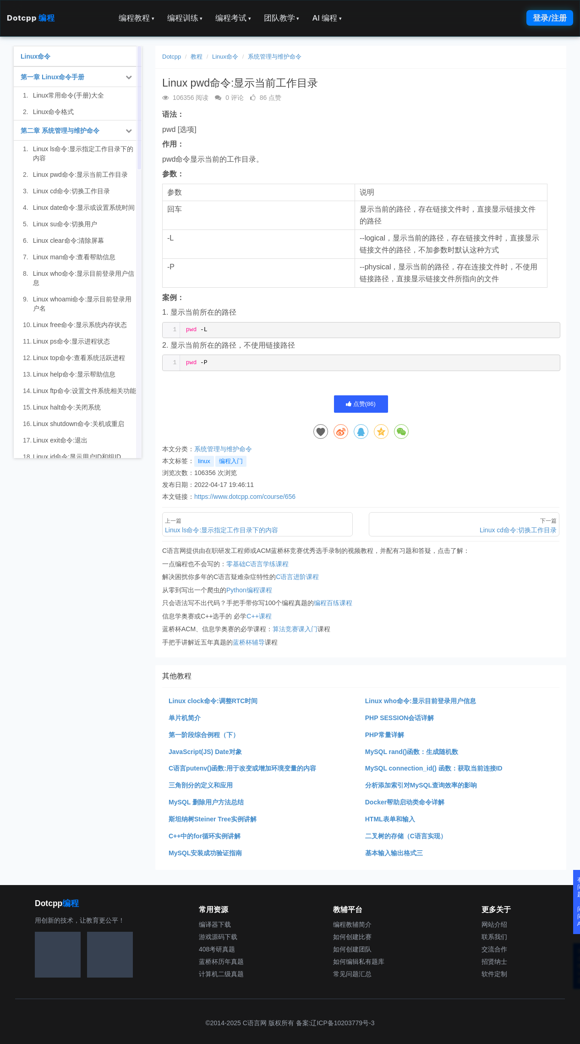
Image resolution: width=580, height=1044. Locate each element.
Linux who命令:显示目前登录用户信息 (420, 701)
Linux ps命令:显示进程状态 (71, 341)
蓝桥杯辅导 (249, 642)
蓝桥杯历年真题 (221, 961)
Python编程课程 (249, 590)
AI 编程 (326, 17)
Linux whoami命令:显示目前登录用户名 (82, 303)
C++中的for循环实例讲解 (205, 836)
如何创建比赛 (352, 936)
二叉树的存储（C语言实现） (406, 836)
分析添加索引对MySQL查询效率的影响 (421, 785)
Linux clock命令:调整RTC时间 (213, 701)
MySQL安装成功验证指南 (205, 853)
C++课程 (258, 616)
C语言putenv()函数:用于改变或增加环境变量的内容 (242, 768)
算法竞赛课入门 (295, 629)
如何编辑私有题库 (358, 961)
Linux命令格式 (53, 111)
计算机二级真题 (221, 974)
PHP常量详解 (384, 734)
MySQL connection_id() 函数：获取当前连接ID (434, 768)
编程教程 (136, 17)
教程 (196, 56)
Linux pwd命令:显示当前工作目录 (80, 174)
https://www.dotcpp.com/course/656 (244, 496)
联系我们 (494, 936)
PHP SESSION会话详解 (399, 718)
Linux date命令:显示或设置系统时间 (84, 207)
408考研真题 (217, 949)
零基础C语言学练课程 (257, 564)
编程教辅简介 (352, 924)
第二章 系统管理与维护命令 (60, 130)
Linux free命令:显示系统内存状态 (80, 324)
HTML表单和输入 (390, 819)
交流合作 (494, 949)
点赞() (361, 403)
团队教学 (282, 17)
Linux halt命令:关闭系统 (67, 407)
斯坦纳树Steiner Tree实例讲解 (213, 819)
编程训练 (185, 17)
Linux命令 (225, 56)
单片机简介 (185, 718)
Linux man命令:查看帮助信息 (74, 257)
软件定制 (494, 974)
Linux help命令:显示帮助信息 (74, 374)
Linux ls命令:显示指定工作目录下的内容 (83, 153)
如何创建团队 (352, 949)
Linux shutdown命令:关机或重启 (78, 423)
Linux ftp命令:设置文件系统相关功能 (84, 390)
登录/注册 (550, 17)
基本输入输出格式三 (394, 853)
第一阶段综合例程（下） (204, 734)
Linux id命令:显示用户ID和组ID (77, 456)
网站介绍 (494, 924)
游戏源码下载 (218, 936)
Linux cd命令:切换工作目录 (71, 191)
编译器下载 (215, 924)
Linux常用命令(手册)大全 (68, 95)
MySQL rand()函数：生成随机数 (412, 751)
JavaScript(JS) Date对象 (205, 751)
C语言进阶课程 (297, 576)
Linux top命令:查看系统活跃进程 (79, 357)
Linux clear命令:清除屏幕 (68, 240)
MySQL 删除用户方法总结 (206, 802)
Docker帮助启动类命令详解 (404, 802)
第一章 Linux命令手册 (52, 77)
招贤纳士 (494, 961)
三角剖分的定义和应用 (201, 785)
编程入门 (231, 461)
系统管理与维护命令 (274, 56)
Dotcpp (31, 17)
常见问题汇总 (352, 974)
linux (204, 461)
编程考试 (233, 17)
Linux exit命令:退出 (60, 440)
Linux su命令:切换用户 (65, 224)
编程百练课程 (333, 603)
